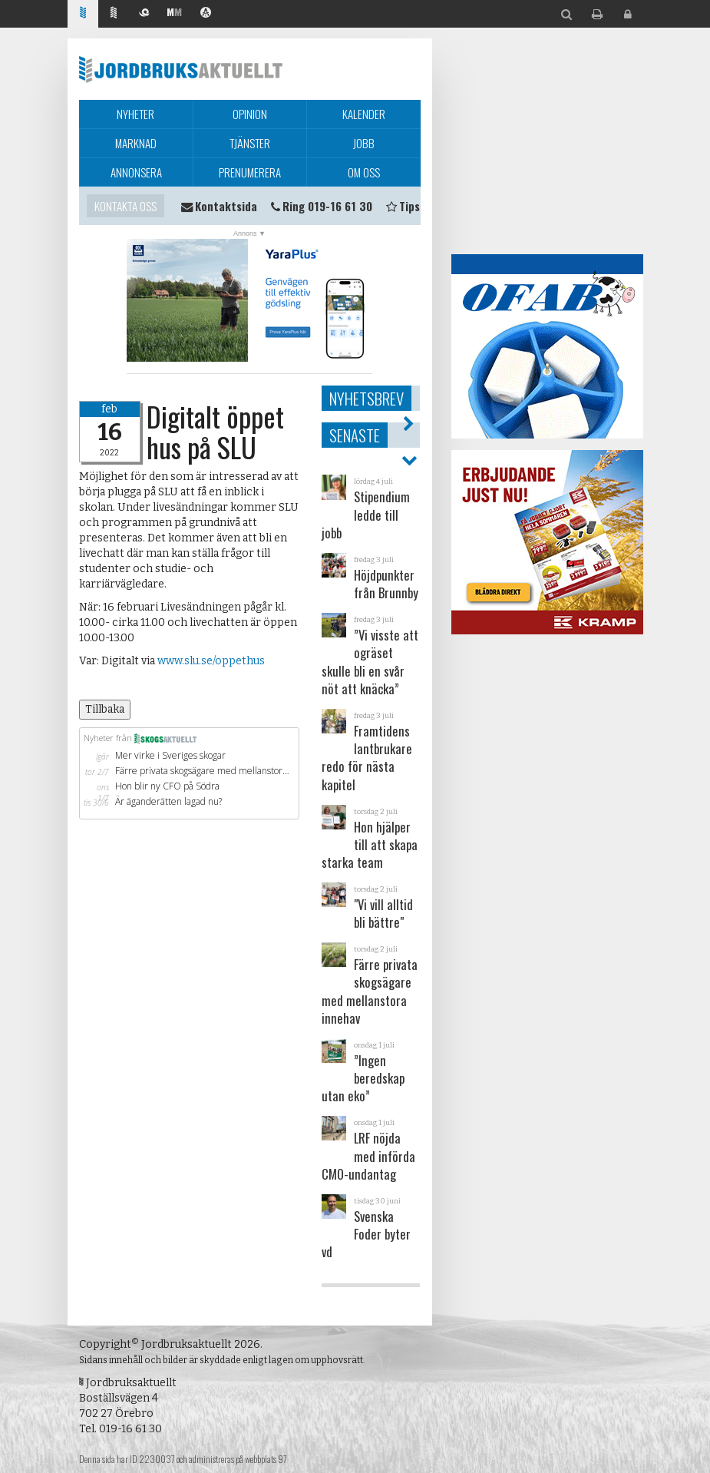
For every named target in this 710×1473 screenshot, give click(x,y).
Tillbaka (104, 709)
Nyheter (135, 113)
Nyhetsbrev (366, 398)
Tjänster (250, 142)
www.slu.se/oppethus (210, 660)
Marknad (136, 142)
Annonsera (136, 172)
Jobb (364, 142)
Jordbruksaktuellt (180, 69)
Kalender (363, 113)
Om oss (364, 172)
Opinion (250, 113)
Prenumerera (250, 172)
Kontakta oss (125, 205)
